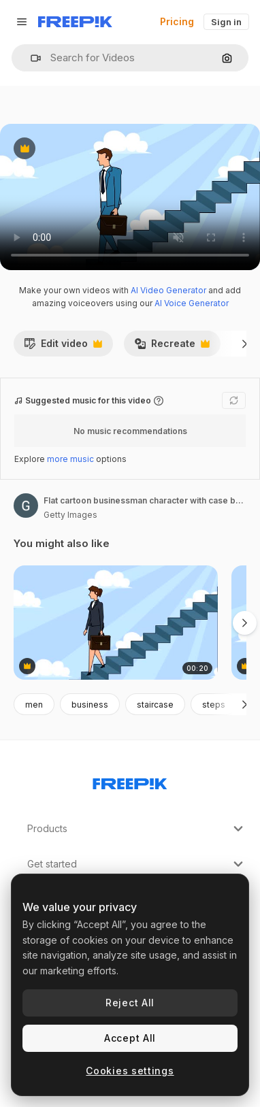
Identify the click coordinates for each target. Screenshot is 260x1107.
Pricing (177, 21)
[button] (30, 58)
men (34, 704)
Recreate (172, 347)
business (89, 704)
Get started (136, 864)
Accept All (130, 1038)
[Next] (245, 344)
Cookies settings (130, 1070)
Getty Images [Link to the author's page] (70, 515)
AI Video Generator (168, 290)
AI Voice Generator (192, 303)
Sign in (226, 21)
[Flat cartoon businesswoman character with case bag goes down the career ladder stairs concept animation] (116, 622)
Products (136, 829)
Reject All (130, 1002)
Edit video (63, 347)
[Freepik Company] (130, 781)
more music (70, 459)
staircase (155, 704)
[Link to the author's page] (26, 505)
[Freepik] (75, 21)
